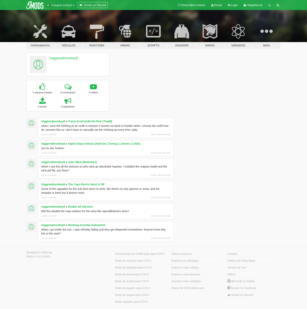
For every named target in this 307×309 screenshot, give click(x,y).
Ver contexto (49, 134)
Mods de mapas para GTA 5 (132, 294)
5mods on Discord (240, 295)
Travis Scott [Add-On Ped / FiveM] (90, 121)
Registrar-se (253, 5)
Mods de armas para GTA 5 (132, 274)
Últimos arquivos (181, 253)
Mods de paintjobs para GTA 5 (133, 267)
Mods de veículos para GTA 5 (133, 260)
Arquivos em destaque (185, 260)
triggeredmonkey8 (64, 58)
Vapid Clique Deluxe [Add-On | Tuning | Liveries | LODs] (104, 143)
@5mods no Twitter (241, 281)
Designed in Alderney (39, 252)
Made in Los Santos (38, 256)
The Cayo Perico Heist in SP (86, 184)
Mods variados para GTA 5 (131, 301)
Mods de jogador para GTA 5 (132, 288)
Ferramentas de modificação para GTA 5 (139, 253)
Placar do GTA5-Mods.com (187, 288)
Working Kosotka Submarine (86, 225)
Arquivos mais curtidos (185, 267)
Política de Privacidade (241, 260)
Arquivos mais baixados (185, 274)
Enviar (216, 5)
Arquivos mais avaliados (186, 281)
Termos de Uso (237, 267)
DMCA (232, 274)
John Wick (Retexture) (82, 162)
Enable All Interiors (80, 206)
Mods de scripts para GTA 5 (132, 281)
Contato (232, 253)
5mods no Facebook (242, 288)
